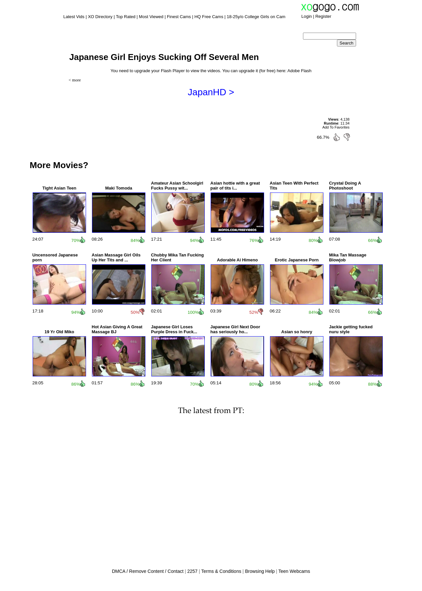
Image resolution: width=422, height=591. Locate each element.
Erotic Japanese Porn (297, 259)
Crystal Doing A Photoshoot (345, 186)
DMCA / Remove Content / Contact (147, 571)
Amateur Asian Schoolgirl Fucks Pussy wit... (177, 186)
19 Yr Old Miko (59, 331)
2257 (192, 571)
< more (75, 79)
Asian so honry (296, 331)
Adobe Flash (299, 70)
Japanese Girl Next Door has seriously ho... (235, 329)
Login (306, 16)
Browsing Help (260, 571)
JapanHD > (211, 92)
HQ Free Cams (209, 16)
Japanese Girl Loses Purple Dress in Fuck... (174, 329)
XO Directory (100, 16)
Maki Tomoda (118, 188)
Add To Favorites (335, 127)
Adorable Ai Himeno (237, 259)
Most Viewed (151, 16)
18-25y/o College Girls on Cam (256, 16)
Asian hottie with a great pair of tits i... (235, 186)
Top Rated (125, 16)
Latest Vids (73, 16)
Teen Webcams (294, 571)
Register (323, 16)
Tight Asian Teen (59, 188)
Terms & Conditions (221, 571)
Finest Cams (179, 16)
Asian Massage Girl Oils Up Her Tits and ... (116, 257)
